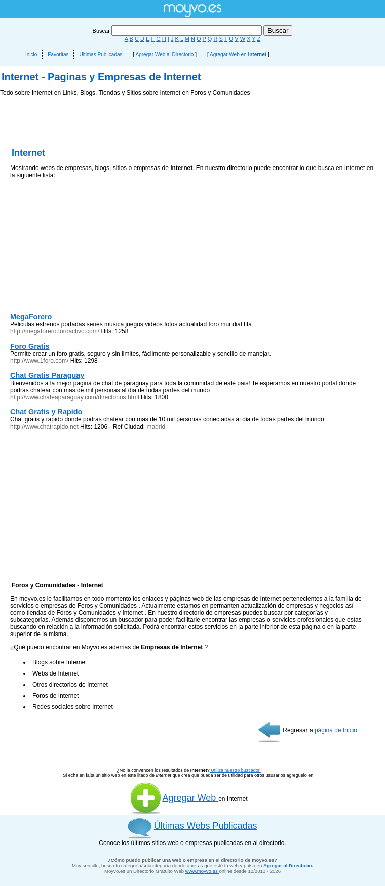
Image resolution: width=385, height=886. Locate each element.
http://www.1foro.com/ (39, 360)
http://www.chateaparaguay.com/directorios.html (74, 397)
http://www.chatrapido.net (44, 426)
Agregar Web (174, 798)
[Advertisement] (86, 248)
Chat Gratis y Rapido (46, 412)
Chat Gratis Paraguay (47, 375)
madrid (155, 426)
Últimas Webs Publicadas (205, 826)
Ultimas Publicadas (100, 54)
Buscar (178, 31)
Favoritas (58, 54)
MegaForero (31, 317)
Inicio (31, 54)
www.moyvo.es (202, 871)
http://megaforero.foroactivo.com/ (54, 331)
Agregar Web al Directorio (165, 54)
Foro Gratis (30, 346)
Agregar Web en (239, 54)
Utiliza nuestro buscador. (235, 770)
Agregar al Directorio (287, 865)
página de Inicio (336, 730)
